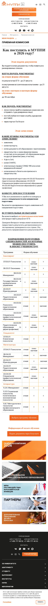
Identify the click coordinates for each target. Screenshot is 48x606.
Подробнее (7, 602)
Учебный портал (23, 14)
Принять (40, 602)
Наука (4, 583)
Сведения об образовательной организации (24, 9)
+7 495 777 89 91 (16, 23)
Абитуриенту (7, 567)
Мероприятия (7, 587)
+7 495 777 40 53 (31, 23)
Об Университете (9, 564)
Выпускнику (7, 575)
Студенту (6, 571)
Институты (7, 579)
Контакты (24, 26)
